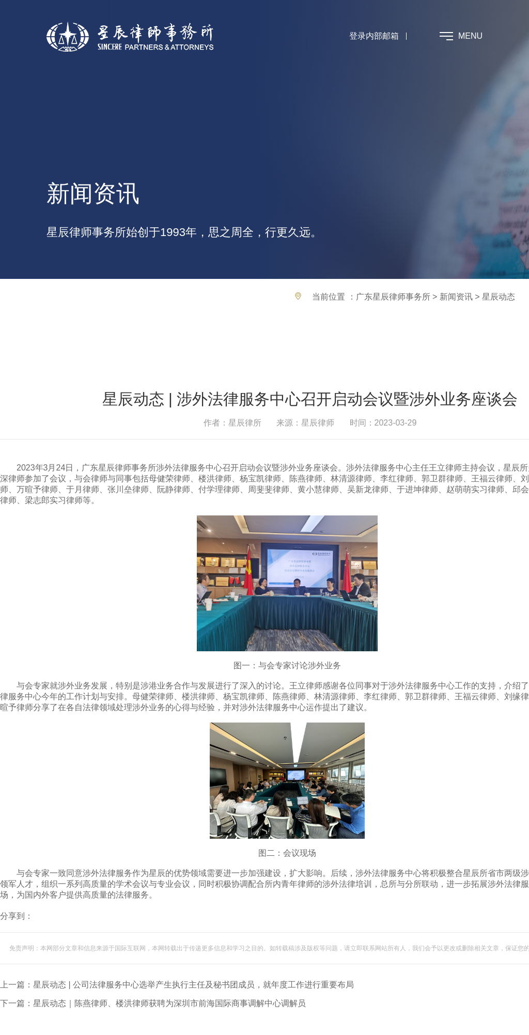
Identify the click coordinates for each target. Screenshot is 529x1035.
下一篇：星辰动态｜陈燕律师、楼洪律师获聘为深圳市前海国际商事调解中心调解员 (153, 1003)
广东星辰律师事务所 (393, 296)
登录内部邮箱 (374, 36)
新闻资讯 (456, 296)
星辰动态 (498, 296)
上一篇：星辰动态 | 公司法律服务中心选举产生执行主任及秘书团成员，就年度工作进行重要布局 (177, 984)
